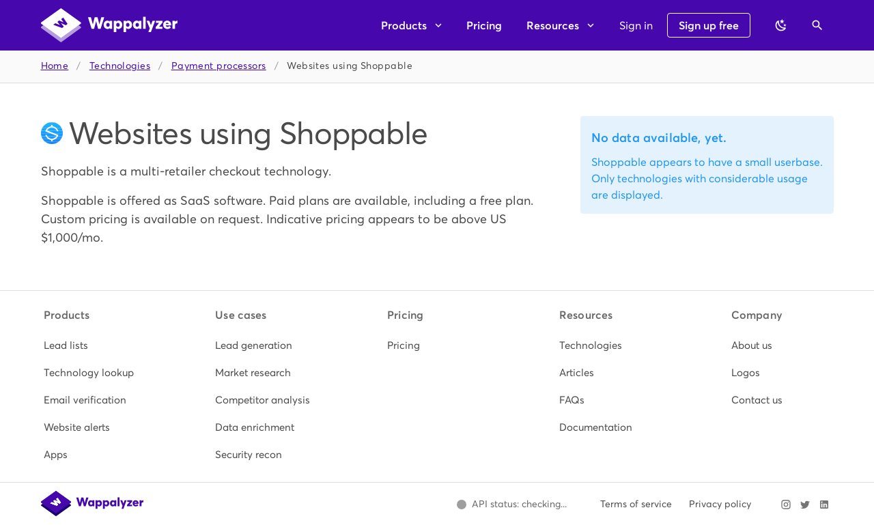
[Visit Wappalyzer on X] (805, 504)
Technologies (119, 66)
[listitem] (93, 345)
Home (55, 66)
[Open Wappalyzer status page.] (512, 504)
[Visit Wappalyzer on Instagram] (785, 504)
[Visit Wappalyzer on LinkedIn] (824, 504)
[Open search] (817, 25)
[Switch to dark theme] (781, 25)
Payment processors (218, 66)
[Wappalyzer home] (109, 25)
